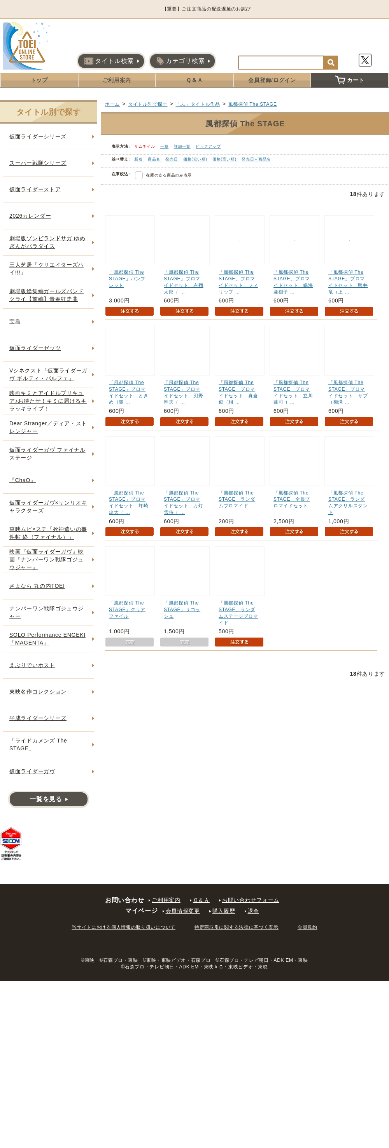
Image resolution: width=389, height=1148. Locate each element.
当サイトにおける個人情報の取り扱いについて (123, 927)
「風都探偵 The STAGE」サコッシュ (182, 609)
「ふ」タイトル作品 (198, 104)
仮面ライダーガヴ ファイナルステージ (47, 454)
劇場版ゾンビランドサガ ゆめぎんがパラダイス (47, 242)
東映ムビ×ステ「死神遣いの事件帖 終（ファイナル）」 (48, 533)
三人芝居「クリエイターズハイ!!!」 (46, 269)
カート (349, 80)
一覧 (164, 146)
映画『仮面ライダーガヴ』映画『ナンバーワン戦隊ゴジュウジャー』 (46, 559)
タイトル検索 (109, 61)
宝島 (15, 321)
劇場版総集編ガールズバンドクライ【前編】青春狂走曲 (46, 295)
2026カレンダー (30, 216)
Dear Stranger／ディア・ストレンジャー (48, 427)
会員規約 (307, 927)
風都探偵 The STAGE (252, 104)
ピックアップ (208, 146)
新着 (139, 159)
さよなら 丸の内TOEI (37, 586)
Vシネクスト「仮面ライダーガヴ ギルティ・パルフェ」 (48, 374)
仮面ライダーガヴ (32, 771)
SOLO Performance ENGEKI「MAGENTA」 (47, 639)
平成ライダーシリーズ (38, 718)
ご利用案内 (117, 80)
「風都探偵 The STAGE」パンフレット (127, 278)
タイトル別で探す (148, 104)
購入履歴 (223, 911)
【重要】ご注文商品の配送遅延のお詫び (207, 9)
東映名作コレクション (38, 691)
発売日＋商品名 (256, 159)
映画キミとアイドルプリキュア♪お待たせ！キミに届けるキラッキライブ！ (48, 400)
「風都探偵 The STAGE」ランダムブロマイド (237, 499)
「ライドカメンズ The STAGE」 (38, 744)
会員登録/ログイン (272, 80)
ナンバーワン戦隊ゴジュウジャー (46, 612)
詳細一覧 (182, 146)
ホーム (112, 104)
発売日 (172, 159)
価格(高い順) (225, 159)
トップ (39, 80)
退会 (253, 911)
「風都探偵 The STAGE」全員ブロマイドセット (291, 499)
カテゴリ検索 (180, 61)
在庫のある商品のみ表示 (169, 175)
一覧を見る (46, 799)
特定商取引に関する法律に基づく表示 (236, 927)
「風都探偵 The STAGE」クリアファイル (127, 609)
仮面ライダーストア (35, 189)
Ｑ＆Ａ (194, 80)
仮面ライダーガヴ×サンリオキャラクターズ (48, 507)
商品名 (155, 159)
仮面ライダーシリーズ (38, 136)
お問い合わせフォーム (250, 900)
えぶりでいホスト (32, 665)
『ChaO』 (22, 480)
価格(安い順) (196, 159)
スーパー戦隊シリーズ (38, 163)
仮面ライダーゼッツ (35, 348)
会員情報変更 (183, 911)
